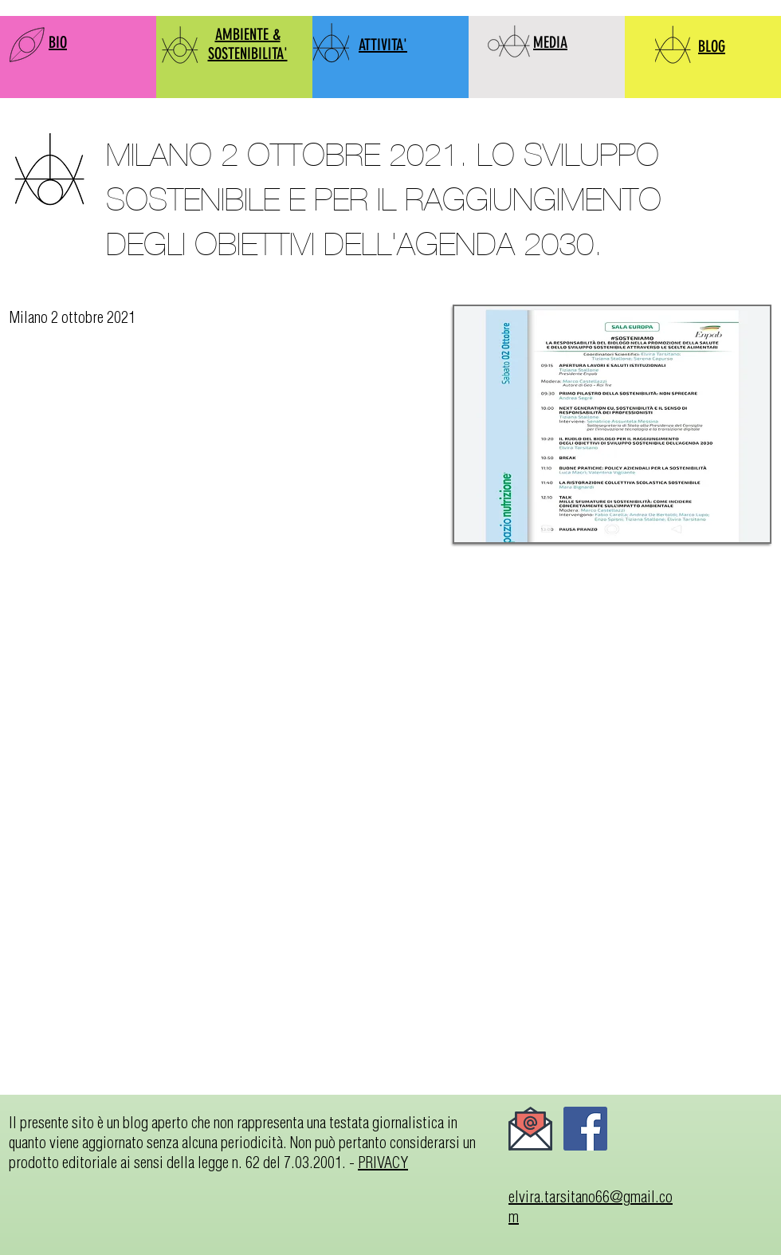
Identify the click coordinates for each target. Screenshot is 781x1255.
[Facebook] (585, 1129)
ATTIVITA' (383, 44)
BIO (58, 42)
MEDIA (550, 42)
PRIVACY (383, 1162)
